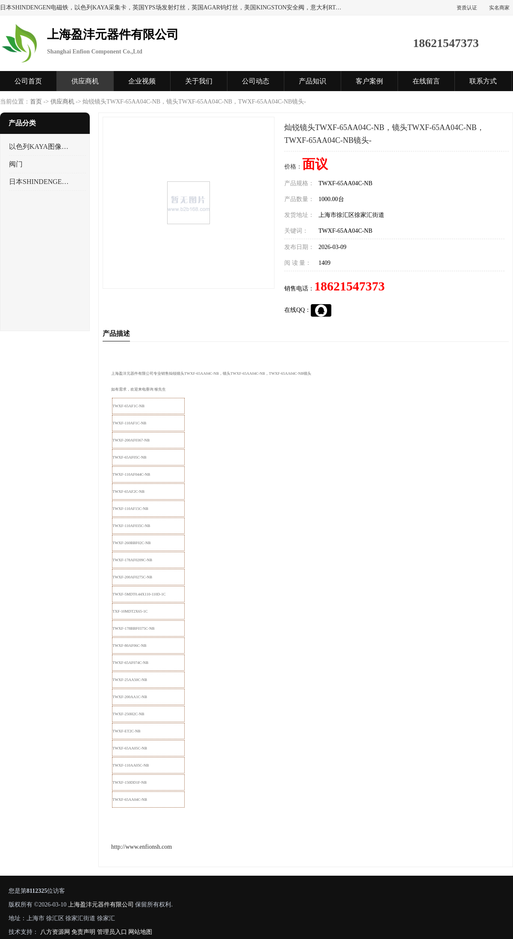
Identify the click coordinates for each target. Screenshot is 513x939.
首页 (36, 101)
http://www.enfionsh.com (141, 847)
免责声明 (83, 932)
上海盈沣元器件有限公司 (101, 904)
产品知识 (312, 81)
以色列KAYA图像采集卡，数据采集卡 (40, 146)
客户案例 (369, 81)
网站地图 (140, 932)
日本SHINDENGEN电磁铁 (40, 181)
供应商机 (85, 81)
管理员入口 (112, 932)
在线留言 (426, 81)
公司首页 (28, 81)
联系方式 (483, 81)
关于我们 (198, 81)
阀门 (16, 164)
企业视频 (142, 81)
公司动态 (255, 81)
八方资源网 (55, 932)
